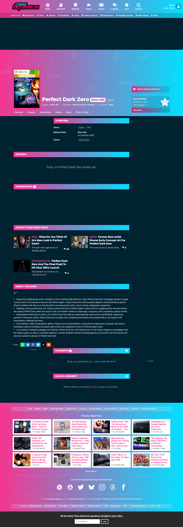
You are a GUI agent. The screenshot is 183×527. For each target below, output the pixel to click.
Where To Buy (82, 112)
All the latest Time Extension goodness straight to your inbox (91, 516)
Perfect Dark (84, 140)
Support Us (71, 409)
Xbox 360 (54, 105)
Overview (19, 112)
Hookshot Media (54, 499)
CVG (152, 506)
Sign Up (171, 8)
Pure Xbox (63, 506)
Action (81, 128)
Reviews (31, 112)
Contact (82, 409)
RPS (159, 506)
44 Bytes (97, 499)
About (37, 409)
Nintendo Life (35, 506)
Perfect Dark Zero (73, 99)
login (94, 386)
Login (166, 8)
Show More (92, 471)
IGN (106, 506)
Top (29, 409)
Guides (59, 112)
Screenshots (45, 112)
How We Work (57, 409)
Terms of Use (110, 409)
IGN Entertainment (77, 499)
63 (66, 249)
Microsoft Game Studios (84, 105)
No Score (137, 110)
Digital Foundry (78, 506)
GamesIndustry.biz (138, 506)
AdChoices (106, 499)
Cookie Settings (149, 409)
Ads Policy (124, 409)
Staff (45, 409)
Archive (135, 409)
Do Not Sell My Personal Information (127, 499)
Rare (111, 105)
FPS (88, 128)
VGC (125, 506)
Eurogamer (116, 506)
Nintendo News (95, 506)
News (68, 112)
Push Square (50, 506)
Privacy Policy (95, 409)
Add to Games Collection (146, 89)
